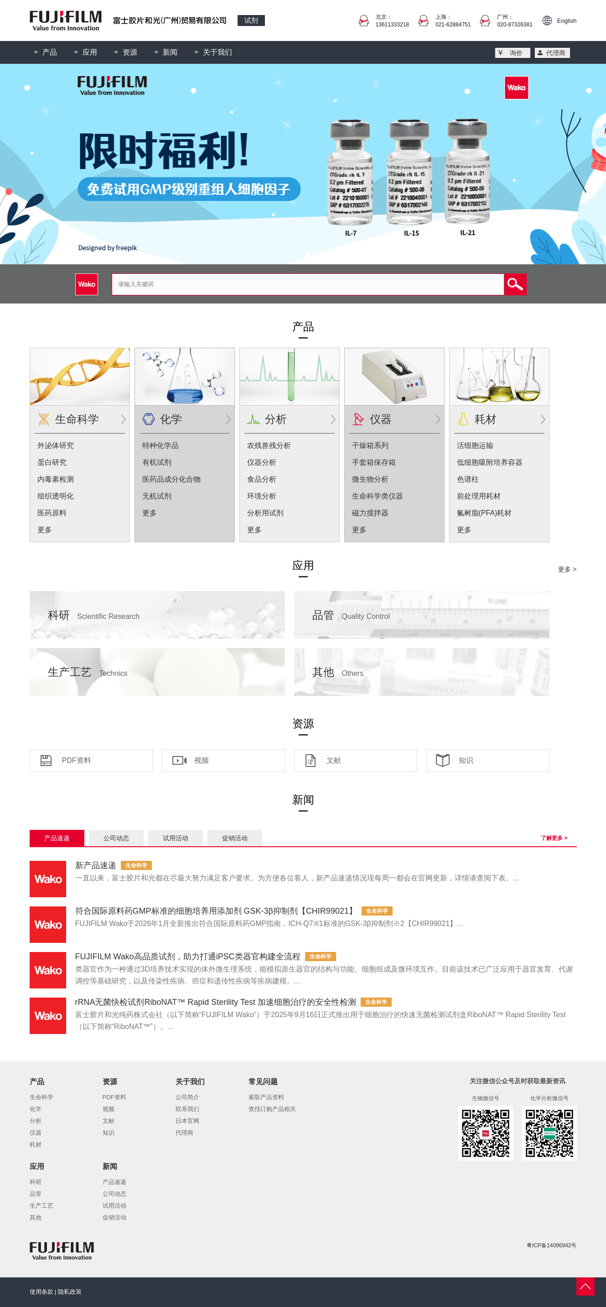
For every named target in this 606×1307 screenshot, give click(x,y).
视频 (201, 760)
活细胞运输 (475, 445)
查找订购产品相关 (272, 1109)
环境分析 (261, 496)
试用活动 (175, 838)
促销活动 (235, 838)
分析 (276, 419)
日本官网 (187, 1120)
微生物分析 (370, 479)
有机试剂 (156, 462)
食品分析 (261, 479)
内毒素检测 (55, 479)
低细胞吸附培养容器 (490, 462)
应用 (90, 52)
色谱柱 (468, 479)
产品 (49, 52)
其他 (338, 672)
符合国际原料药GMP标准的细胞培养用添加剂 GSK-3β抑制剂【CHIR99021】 (216, 911)
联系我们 (187, 1109)
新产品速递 (95, 865)
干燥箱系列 (370, 445)
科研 (94, 615)
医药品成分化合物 (171, 479)
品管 (351, 615)
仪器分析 (261, 462)
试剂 (251, 20)
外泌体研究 (55, 445)
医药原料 (52, 513)
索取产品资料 (266, 1097)
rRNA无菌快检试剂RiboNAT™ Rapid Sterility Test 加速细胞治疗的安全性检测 (215, 1002)
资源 (130, 52)
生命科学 (77, 419)
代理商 (555, 53)
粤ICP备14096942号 (551, 1245)
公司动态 (116, 838)
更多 (44, 530)
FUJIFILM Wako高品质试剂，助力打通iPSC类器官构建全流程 (187, 956)
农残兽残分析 (269, 445)
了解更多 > (554, 838)
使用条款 (41, 1291)
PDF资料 (76, 760)
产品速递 (57, 838)
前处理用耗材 (479, 496)
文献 (333, 760)
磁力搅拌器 (370, 513)
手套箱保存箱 (374, 462)
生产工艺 (88, 672)
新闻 (170, 52)
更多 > (567, 569)
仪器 (381, 419)
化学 (171, 419)
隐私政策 (70, 1291)
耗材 (486, 419)
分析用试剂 (265, 513)
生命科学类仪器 (377, 496)
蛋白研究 (52, 462)
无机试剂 (156, 496)
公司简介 (187, 1097)
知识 (466, 760)
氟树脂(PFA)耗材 (484, 513)
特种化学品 (160, 445)
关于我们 (217, 52)
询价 (516, 53)
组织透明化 (55, 496)
